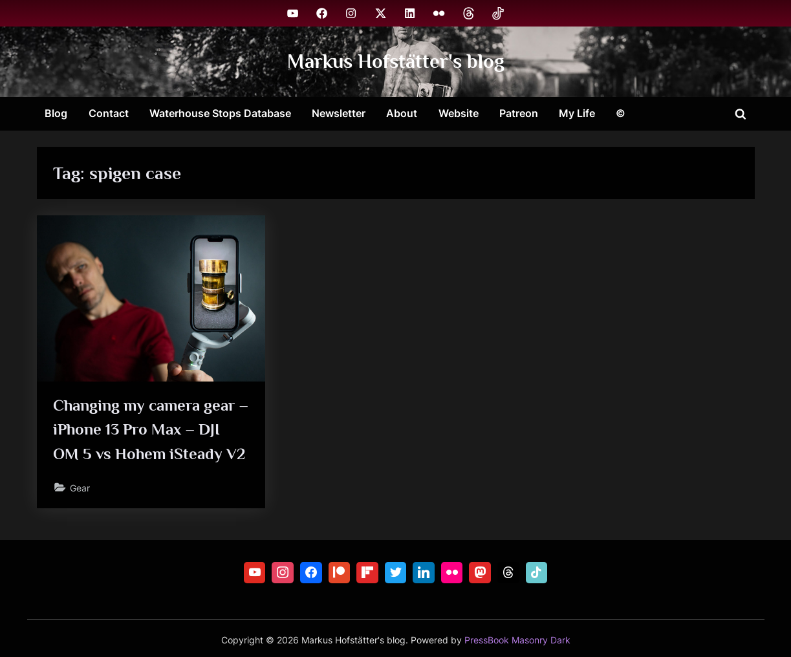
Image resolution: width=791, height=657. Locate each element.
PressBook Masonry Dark (517, 640)
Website (459, 113)
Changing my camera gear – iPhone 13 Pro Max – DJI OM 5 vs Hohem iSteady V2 (149, 429)
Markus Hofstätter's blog (395, 61)
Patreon (518, 113)
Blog (56, 113)
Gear (80, 487)
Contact (109, 113)
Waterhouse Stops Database (220, 113)
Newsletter (338, 113)
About (401, 113)
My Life (577, 113)
